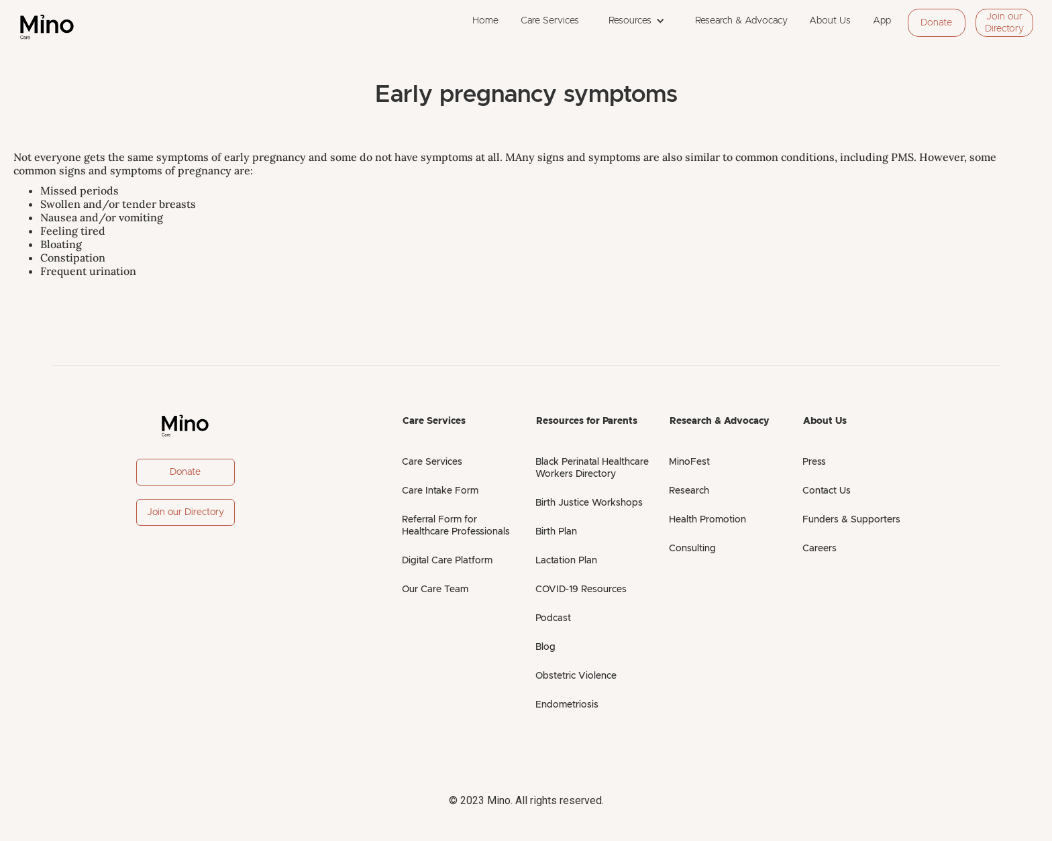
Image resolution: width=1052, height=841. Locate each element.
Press (814, 462)
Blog (545, 647)
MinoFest (689, 462)
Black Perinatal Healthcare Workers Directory (592, 468)
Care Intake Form (440, 491)
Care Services (550, 20)
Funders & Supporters (851, 519)
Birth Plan (556, 532)
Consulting (692, 548)
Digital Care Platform (447, 560)
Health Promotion (707, 519)
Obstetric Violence (576, 676)
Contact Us (826, 491)
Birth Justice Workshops (589, 503)
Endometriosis (566, 705)
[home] (47, 26)
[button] (636, 20)
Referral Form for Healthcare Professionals (456, 526)
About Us (830, 20)
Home (485, 20)
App (882, 20)
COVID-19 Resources (581, 589)
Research (689, 491)
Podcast (553, 618)
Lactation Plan (566, 560)
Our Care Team (435, 589)
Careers (819, 548)
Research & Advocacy (741, 20)
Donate (936, 22)
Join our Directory (1004, 23)
